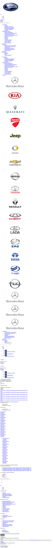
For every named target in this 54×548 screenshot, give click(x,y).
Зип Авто (4, 51)
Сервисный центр (3, 385)
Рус (1, 14)
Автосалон (2, 383)
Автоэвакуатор (7, 47)
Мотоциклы (5, 517)
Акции (6, 54)
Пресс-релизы (5, 530)
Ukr (3, 17)
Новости (6, 53)
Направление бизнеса (6, 31)
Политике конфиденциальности (35, 540)
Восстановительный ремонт (10, 49)
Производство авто (8, 42)
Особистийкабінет (2, 20)
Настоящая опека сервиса (9, 27)
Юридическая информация (9, 28)
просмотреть (16, 401)
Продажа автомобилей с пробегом (11, 33)
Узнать (13, 472)
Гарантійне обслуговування (5, 387)
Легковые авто (5, 515)
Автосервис (5, 44)
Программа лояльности (9, 26)
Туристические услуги (9, 36)
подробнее (2, 363)
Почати (1, 539)
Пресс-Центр (5, 52)
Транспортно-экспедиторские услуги (11, 35)
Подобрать (16, 464)
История (6, 25)
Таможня (6, 69)
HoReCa (6, 68)
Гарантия (6, 335)
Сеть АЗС (6, 38)
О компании (5, 24)
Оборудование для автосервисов (10, 45)
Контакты (6, 30)
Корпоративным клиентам (9, 48)
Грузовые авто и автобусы (7, 516)
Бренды (4, 43)
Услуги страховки (8, 40)
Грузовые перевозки (8, 39)
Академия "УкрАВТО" (9, 29)
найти (2, 388)
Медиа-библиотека (8, 55)
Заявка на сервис (8, 50)
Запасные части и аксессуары (10, 46)
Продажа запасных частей (9, 34)
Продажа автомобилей (9, 32)
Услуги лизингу (7, 41)
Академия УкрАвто (6, 497)
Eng (3, 348)
